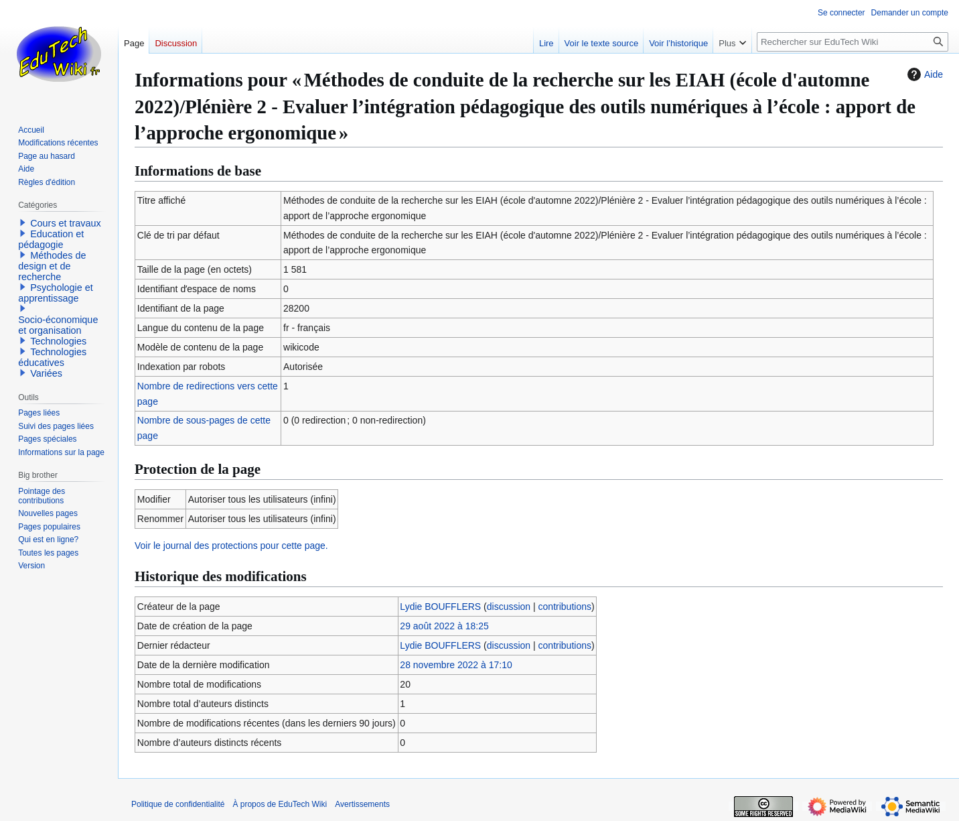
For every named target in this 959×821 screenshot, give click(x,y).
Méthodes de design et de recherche (52, 266)
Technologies (58, 341)
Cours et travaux (65, 223)
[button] (22, 222)
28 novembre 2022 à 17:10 (456, 664)
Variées (46, 373)
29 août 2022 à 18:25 (444, 626)
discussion (508, 606)
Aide (923, 74)
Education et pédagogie (51, 239)
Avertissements (362, 804)
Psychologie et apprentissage (55, 293)
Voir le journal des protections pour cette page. (231, 545)
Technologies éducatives (52, 357)
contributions (564, 606)
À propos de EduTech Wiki (279, 804)
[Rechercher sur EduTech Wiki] (852, 42)
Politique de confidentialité (177, 804)
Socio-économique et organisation (58, 325)
